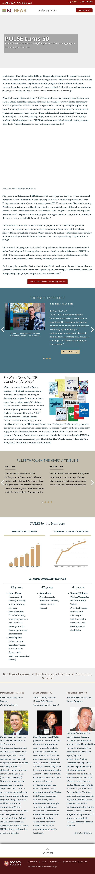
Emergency (54, 862)
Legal (44, 862)
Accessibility (32, 862)
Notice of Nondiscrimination (75, 862)
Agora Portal (84, 10)
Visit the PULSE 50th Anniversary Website (47, 282)
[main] (47, 436)
